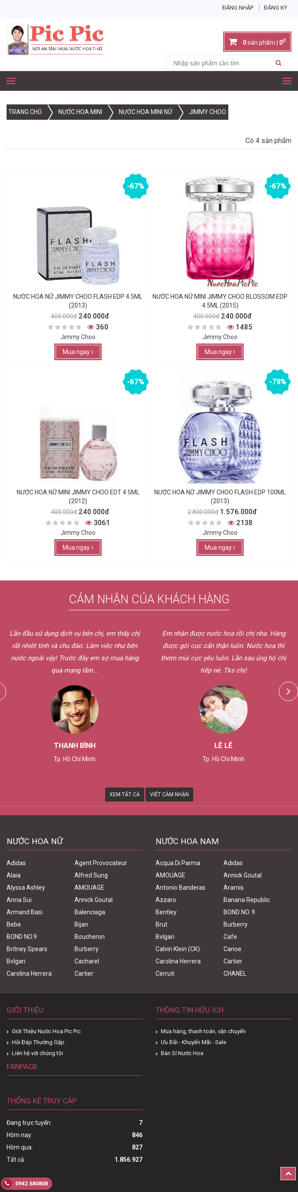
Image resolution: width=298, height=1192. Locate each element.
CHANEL (235, 973)
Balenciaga (89, 912)
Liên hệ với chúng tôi (37, 1053)
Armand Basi (25, 912)
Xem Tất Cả (125, 794)
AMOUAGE (89, 887)
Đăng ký (275, 7)
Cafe (230, 936)
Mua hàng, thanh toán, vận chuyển (203, 1031)
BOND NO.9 (22, 936)
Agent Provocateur (100, 862)
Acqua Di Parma (178, 862)
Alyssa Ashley (26, 887)
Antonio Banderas (181, 887)
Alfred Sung (91, 875)
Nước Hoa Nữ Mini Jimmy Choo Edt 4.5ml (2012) (78, 497)
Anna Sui (19, 899)
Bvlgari (16, 961)
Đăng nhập (237, 7)
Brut (161, 924)
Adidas (16, 862)
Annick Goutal (93, 899)
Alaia (14, 875)
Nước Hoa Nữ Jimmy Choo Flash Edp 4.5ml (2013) (77, 301)
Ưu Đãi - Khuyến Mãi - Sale (193, 1042)
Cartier (83, 973)
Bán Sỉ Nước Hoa (182, 1053)
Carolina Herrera (29, 973)
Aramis (234, 887)
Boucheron (89, 936)
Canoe (232, 948)
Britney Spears (27, 948)
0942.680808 (25, 1183)
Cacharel (86, 961)
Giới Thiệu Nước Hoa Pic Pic (46, 1031)
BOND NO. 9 (239, 912)
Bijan (81, 924)
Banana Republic (247, 899)
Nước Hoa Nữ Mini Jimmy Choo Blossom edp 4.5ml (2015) (220, 301)
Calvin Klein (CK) (178, 948)
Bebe (14, 924)
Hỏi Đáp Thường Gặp (38, 1042)
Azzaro (166, 899)
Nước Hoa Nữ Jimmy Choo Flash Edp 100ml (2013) (220, 497)
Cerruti (165, 973)
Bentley (166, 912)
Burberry (86, 948)
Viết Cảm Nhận (169, 794)
